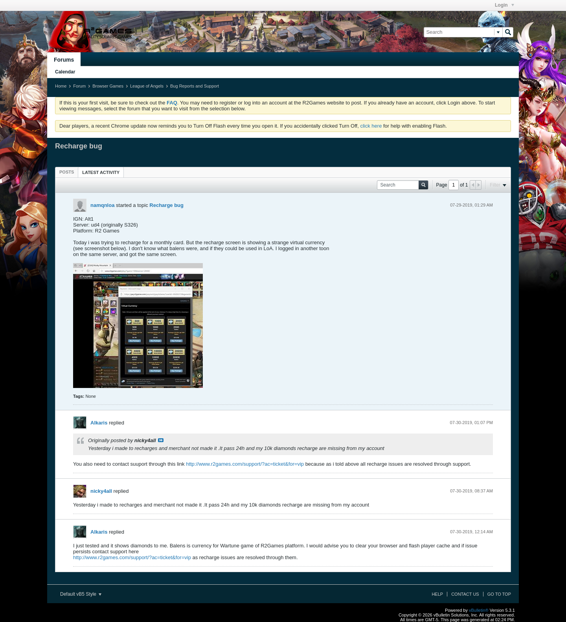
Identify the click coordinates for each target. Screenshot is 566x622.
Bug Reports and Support (194, 86)
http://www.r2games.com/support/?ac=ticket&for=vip (245, 464)
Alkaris (98, 423)
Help (437, 594)
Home (60, 86)
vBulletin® (479, 610)
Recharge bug (166, 205)
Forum (79, 86)
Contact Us (465, 594)
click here (371, 126)
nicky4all (101, 491)
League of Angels (147, 86)
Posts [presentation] (66, 172)
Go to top (499, 594)
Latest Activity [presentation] (100, 172)
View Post (161, 440)
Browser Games (107, 86)
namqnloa (102, 205)
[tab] (66, 171)
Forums (64, 60)
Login (504, 5)
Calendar (65, 72)
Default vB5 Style (80, 594)
